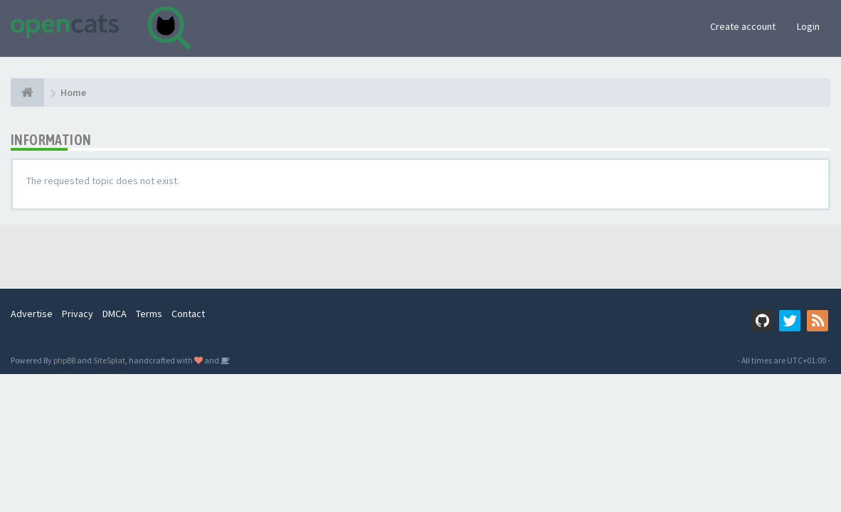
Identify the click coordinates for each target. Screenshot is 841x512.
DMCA (114, 313)
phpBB (64, 360)
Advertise (32, 313)
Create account (743, 26)
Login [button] (808, 26)
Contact (188, 313)
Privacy (77, 313)
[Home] (27, 92)
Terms (149, 313)
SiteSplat (109, 360)
